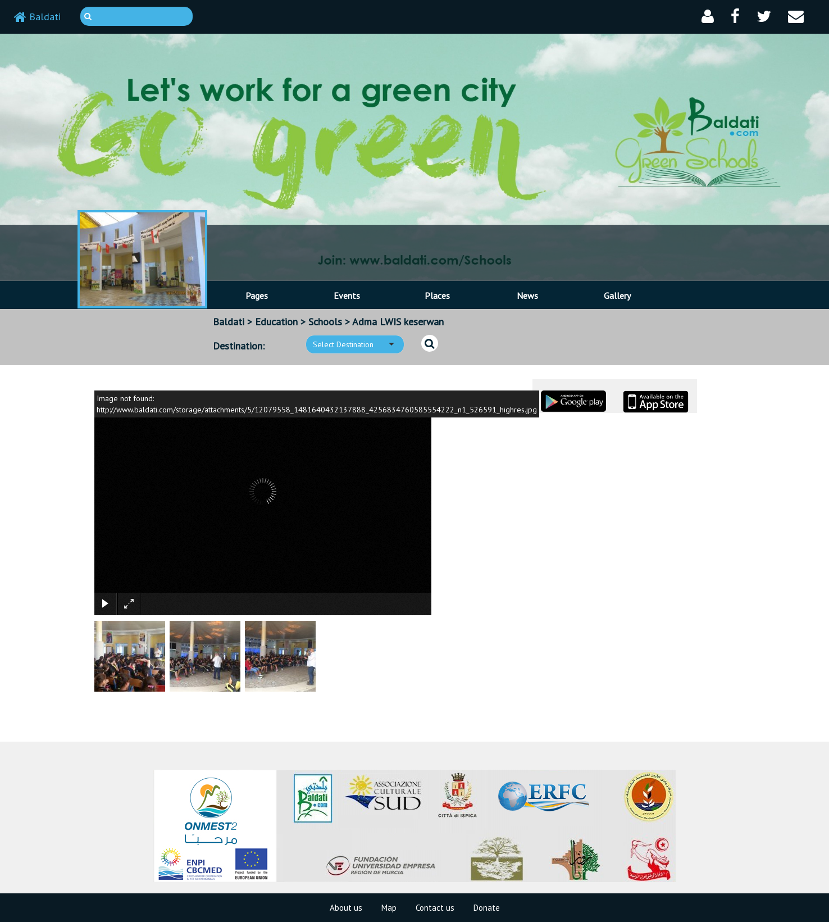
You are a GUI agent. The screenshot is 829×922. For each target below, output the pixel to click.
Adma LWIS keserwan (398, 321)
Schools (325, 321)
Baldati (37, 16)
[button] (707, 16)
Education (276, 321)
